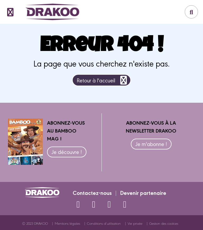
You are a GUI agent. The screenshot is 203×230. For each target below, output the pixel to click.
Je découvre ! (67, 151)
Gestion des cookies (163, 223)
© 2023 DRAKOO (35, 223)
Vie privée (135, 223)
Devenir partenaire (143, 192)
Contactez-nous (92, 192)
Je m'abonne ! (151, 143)
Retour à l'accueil (103, 80)
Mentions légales (67, 223)
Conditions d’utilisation (104, 223)
